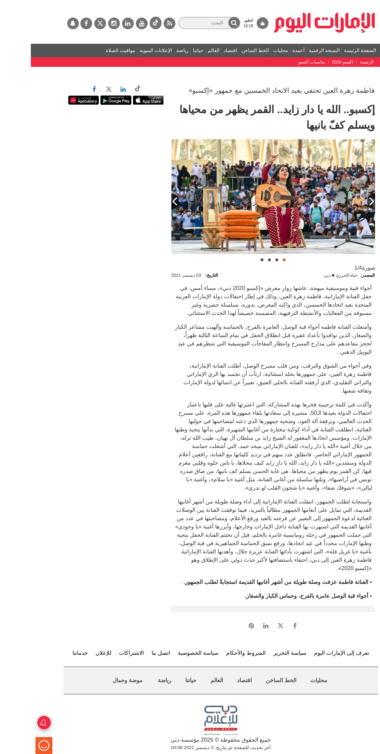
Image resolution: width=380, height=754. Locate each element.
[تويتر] (69, 23)
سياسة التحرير (259, 653)
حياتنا (167, 50)
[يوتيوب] (111, 23)
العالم (183, 50)
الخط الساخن (224, 50)
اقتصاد (199, 50)
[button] (203, 22)
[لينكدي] (97, 23)
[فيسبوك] (55, 23)
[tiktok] (125, 23)
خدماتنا (49, 653)
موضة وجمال (97, 680)
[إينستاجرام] (83, 23)
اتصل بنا (130, 653)
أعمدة (268, 50)
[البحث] (178, 23)
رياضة (151, 50)
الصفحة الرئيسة (329, 50)
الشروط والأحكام (215, 653)
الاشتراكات (100, 653)
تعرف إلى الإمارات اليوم (310, 653)
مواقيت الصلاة (89, 50)
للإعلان (72, 653)
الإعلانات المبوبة (125, 50)
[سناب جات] (42, 23)
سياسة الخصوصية (167, 653)
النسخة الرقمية (293, 50)
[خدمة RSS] (139, 23)
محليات (249, 50)
